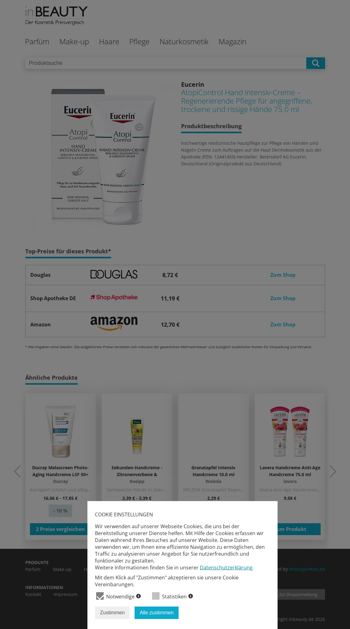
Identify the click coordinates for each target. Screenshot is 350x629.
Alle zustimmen (156, 612)
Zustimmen (112, 612)
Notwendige (118, 596)
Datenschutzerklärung (226, 567)
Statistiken (172, 596)
